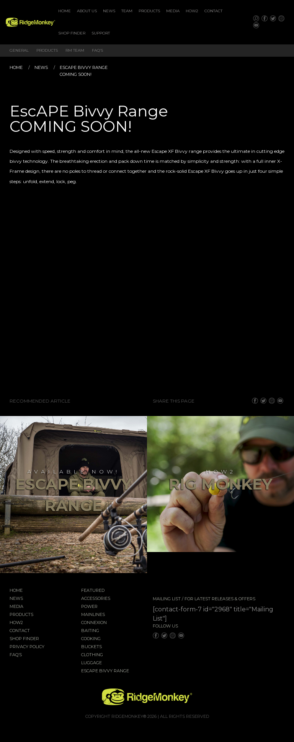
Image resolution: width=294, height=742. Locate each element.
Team (126, 10)
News (109, 10)
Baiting (90, 631)
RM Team (74, 50)
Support (100, 33)
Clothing (92, 655)
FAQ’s (97, 50)
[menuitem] (64, 11)
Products (149, 10)
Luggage (91, 663)
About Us (87, 10)
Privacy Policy (27, 647)
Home (64, 10)
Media (173, 10)
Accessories (95, 598)
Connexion (94, 623)
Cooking (91, 639)
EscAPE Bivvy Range (105, 671)
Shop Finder (71, 33)
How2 (192, 10)
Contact (213, 10)
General (19, 50)
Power (89, 606)
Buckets (91, 647)
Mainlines (93, 615)
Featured (93, 590)
